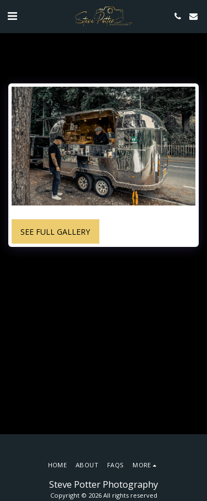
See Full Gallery (55, 231)
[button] (12, 15)
